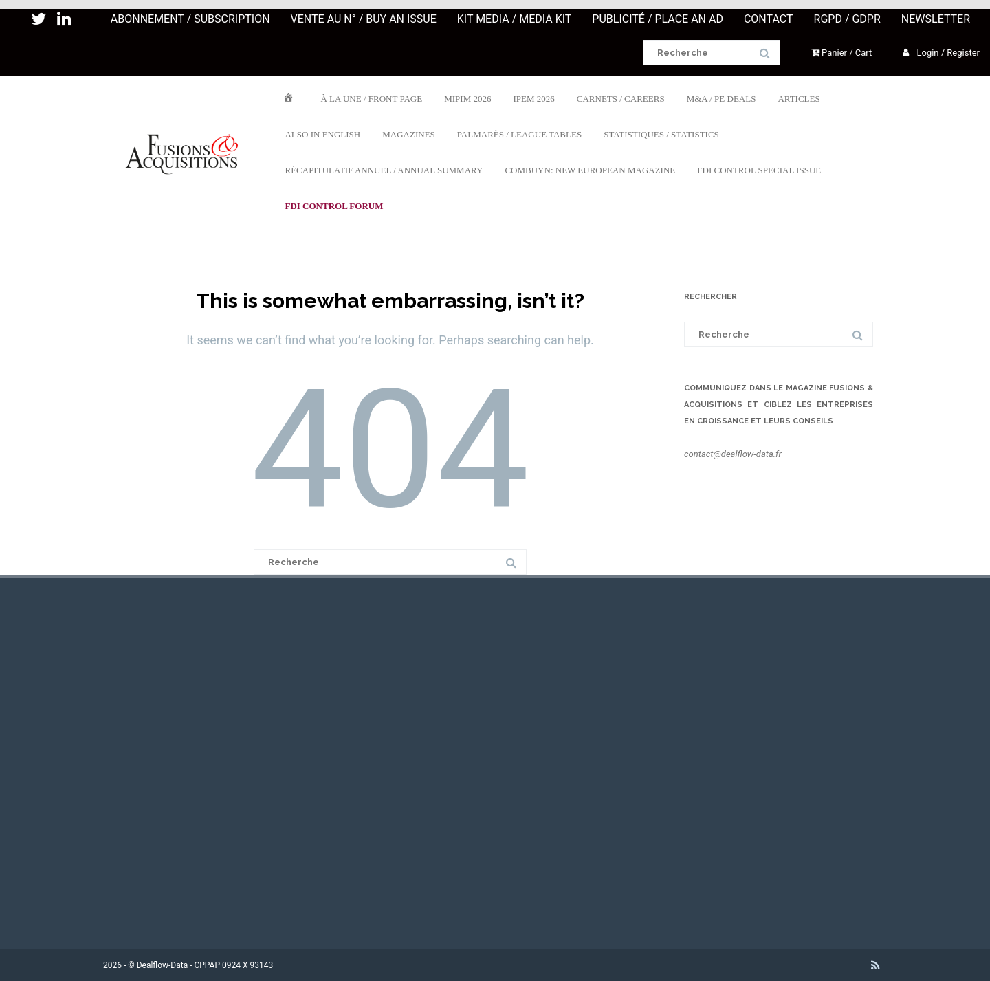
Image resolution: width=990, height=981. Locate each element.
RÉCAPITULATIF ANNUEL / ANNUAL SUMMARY (384, 169)
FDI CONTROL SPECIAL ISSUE (759, 169)
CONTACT (768, 19)
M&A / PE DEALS (721, 97)
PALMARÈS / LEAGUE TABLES (519, 133)
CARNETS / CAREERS (621, 97)
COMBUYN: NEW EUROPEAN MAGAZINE (590, 169)
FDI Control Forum (334, 205)
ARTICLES (799, 97)
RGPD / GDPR (847, 19)
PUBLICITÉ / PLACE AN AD (657, 19)
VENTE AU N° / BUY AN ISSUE (364, 19)
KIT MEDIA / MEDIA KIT (514, 19)
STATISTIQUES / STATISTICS (661, 133)
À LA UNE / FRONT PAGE (371, 97)
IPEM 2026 (533, 97)
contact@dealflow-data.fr (733, 454)
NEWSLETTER (935, 19)
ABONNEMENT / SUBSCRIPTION (190, 19)
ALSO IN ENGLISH (322, 133)
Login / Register (941, 52)
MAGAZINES (408, 133)
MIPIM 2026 (467, 97)
